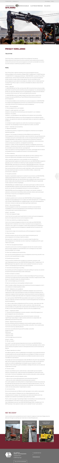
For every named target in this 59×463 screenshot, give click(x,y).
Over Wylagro (47, 1)
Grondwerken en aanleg (22, 5)
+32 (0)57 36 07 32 (8, 1)
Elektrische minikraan (36, 5)
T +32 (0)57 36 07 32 (37, 452)
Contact (52, 1)
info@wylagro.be (15, 1)
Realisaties (47, 5)
